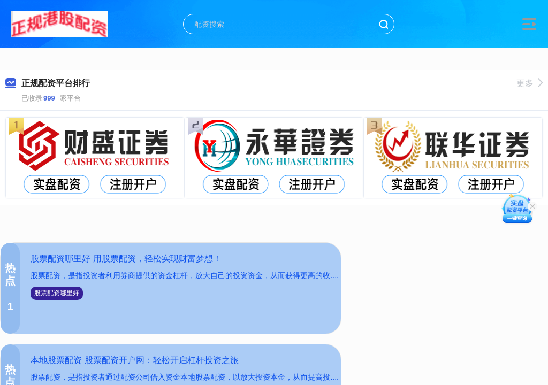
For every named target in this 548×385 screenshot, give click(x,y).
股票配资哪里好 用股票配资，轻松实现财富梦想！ (126, 258)
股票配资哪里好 (56, 293)
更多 (529, 83)
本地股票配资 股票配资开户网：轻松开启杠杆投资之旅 (134, 360)
